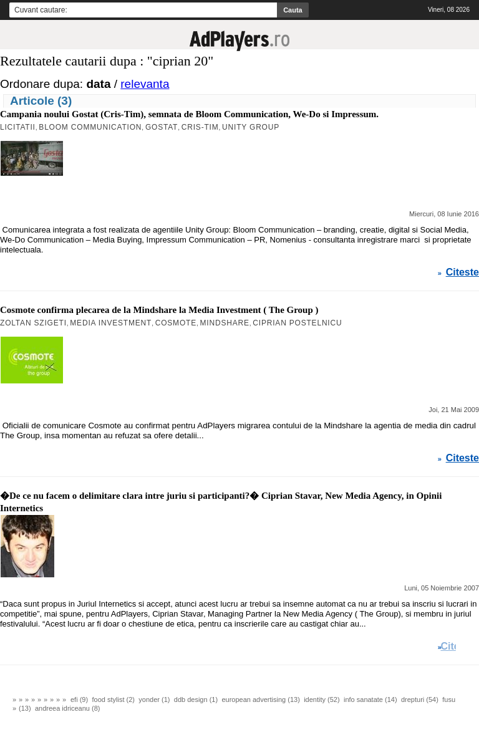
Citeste (462, 272)
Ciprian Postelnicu (297, 323)
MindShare (224, 323)
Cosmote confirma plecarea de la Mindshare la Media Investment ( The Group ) (159, 310)
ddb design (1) (196, 699)
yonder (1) (154, 699)
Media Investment (111, 323)
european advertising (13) (260, 699)
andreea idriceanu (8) (67, 708)
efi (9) (79, 699)
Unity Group (250, 127)
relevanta (144, 83)
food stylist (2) (113, 699)
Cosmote (175, 323)
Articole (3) (41, 100)
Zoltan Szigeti (33, 323)
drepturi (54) (419, 699)
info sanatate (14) (370, 699)
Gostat (161, 127)
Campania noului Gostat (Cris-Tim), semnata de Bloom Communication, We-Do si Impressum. (189, 114)
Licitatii (18, 127)
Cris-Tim (200, 127)
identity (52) (321, 699)
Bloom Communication (90, 127)
